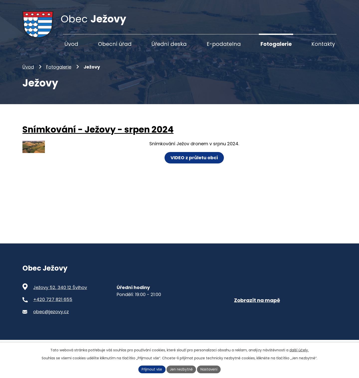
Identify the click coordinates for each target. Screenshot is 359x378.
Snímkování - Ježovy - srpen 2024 (98, 137)
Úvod (28, 75)
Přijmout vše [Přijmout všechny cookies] (151, 369)
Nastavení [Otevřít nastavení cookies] (210, 369)
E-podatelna (224, 44)
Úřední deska (169, 44)
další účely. (299, 349)
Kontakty (323, 44)
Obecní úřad (115, 44)
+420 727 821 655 (52, 307)
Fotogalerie (58, 75)
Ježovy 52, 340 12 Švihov (60, 295)
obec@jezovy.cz (51, 319)
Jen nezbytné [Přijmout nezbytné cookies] (181, 369)
